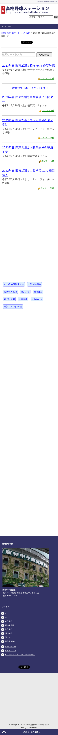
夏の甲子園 (9, 299)
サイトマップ (10, 650)
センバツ (25, 292)
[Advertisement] (25, 215)
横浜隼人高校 (10, 292)
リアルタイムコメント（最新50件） (20, 654)
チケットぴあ (38, 88)
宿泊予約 (17, 88)
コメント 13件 (47, 137)
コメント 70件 (47, 78)
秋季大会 (8, 629)
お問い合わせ (10, 646)
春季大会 (8, 621)
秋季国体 (23, 299)
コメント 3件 (48, 110)
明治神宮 (38, 292)
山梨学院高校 (34, 284)
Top (6, 613)
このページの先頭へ (31, 732)
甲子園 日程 (10, 641)
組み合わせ (37, 299)
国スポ (8, 637)
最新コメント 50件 (13, 306)
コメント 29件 (47, 188)
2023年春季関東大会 (14, 284)
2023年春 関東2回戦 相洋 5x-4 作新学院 (28, 65)
